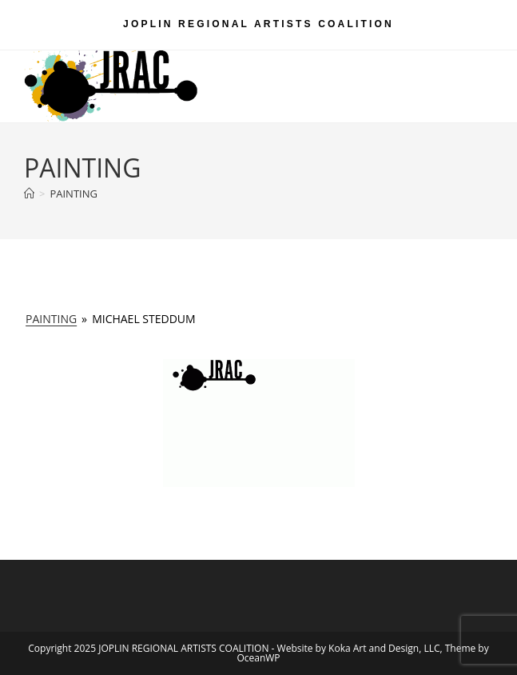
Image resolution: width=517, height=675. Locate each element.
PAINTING (73, 193)
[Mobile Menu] (469, 69)
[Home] (29, 193)
